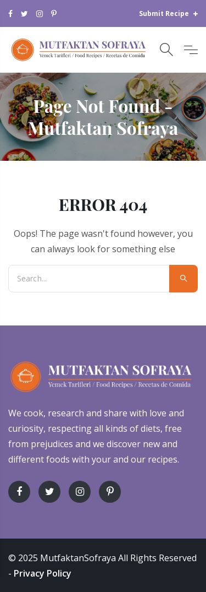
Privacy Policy (42, 573)
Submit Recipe (168, 13)
